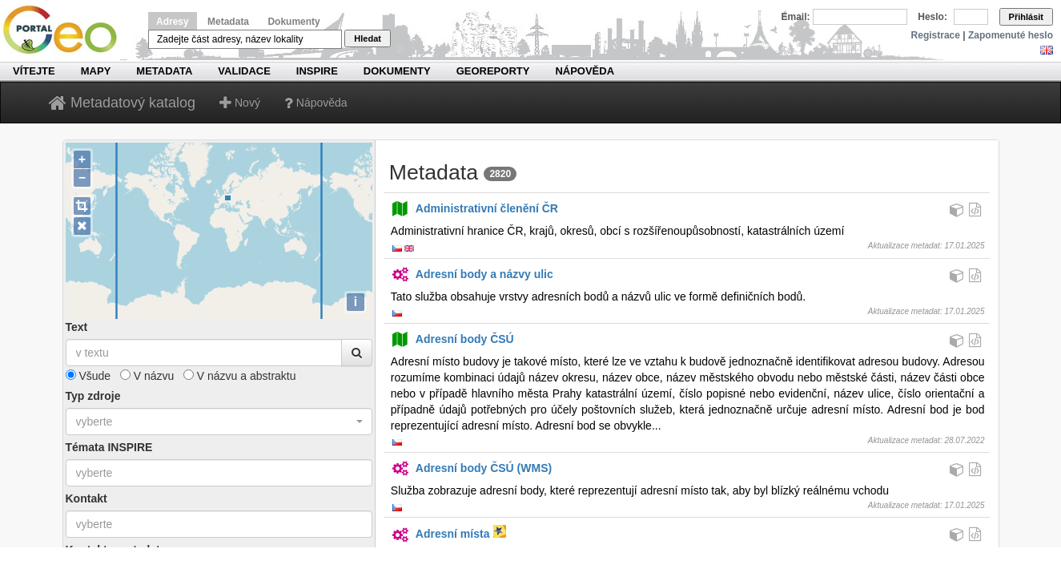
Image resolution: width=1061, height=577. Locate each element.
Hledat (367, 38)
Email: (796, 16)
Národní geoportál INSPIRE (66, 30)
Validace (244, 71)
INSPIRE (317, 71)
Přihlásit (1026, 17)
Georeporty (493, 71)
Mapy (96, 71)
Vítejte (34, 71)
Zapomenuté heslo (1010, 35)
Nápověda (584, 71)
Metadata (228, 21)
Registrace (935, 35)
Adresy (172, 21)
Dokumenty (293, 21)
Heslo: (932, 16)
